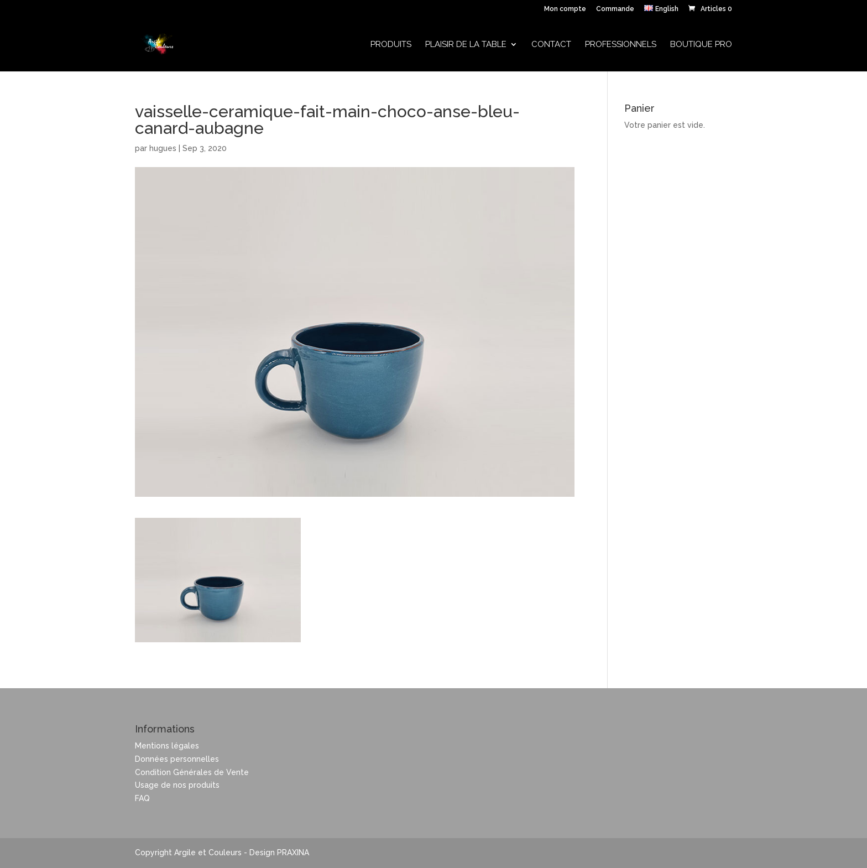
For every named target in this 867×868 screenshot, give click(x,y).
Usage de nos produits (177, 785)
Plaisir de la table (465, 44)
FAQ (142, 798)
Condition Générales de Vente (192, 772)
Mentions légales (167, 745)
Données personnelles (177, 759)
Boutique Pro (701, 44)
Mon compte (565, 9)
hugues (162, 148)
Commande (615, 9)
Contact (551, 44)
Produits (390, 44)
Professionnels (620, 44)
